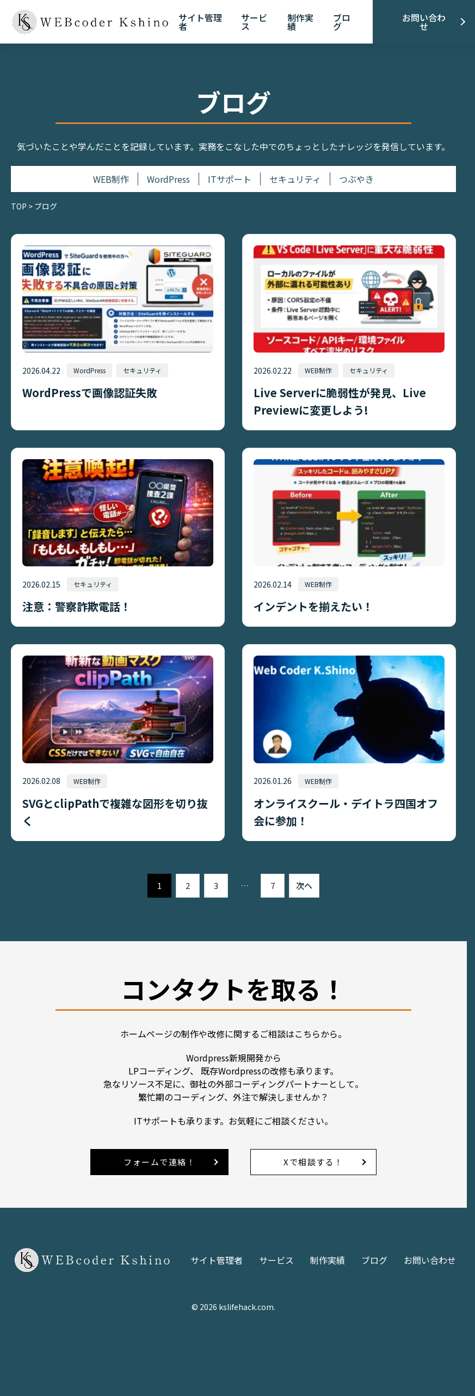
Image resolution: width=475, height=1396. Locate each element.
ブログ (341, 22)
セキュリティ (295, 179)
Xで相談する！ (313, 1162)
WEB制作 (111, 179)
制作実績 (300, 22)
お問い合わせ (424, 22)
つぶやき (356, 179)
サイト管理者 (200, 22)
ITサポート (229, 179)
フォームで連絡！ (159, 1162)
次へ (304, 885)
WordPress (168, 179)
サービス (254, 22)
